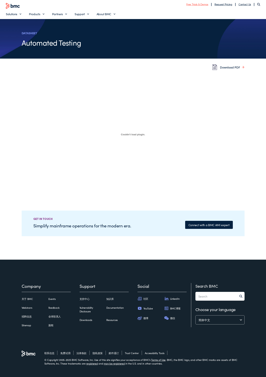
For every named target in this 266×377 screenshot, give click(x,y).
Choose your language (215, 309)
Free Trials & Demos (197, 4)
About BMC (104, 14)
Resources (112, 320)
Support (80, 14)
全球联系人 (54, 316)
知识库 (110, 299)
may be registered (114, 363)
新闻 (50, 325)
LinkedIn (172, 298)
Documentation (115, 307)
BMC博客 (172, 308)
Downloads (86, 320)
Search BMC (206, 286)
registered (92, 363)
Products (34, 14)
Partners (57, 14)
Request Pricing (223, 4)
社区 (142, 298)
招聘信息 (27, 316)
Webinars (27, 307)
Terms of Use (158, 360)
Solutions (11, 14)
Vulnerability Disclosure (86, 309)
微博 (142, 318)
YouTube (145, 308)
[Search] (258, 4)
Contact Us (245, 4)
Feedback (54, 307)
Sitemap (26, 325)
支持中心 (85, 299)
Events (52, 299)
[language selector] (220, 319)
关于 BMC (27, 299)
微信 (169, 318)
